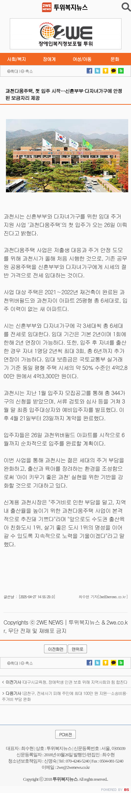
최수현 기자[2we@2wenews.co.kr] (103, 596)
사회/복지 (16, 59)
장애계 (49, 59)
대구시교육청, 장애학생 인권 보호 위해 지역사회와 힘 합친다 (65, 682)
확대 (14, 71)
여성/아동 (81, 59)
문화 (114, 59)
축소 (29, 71)
